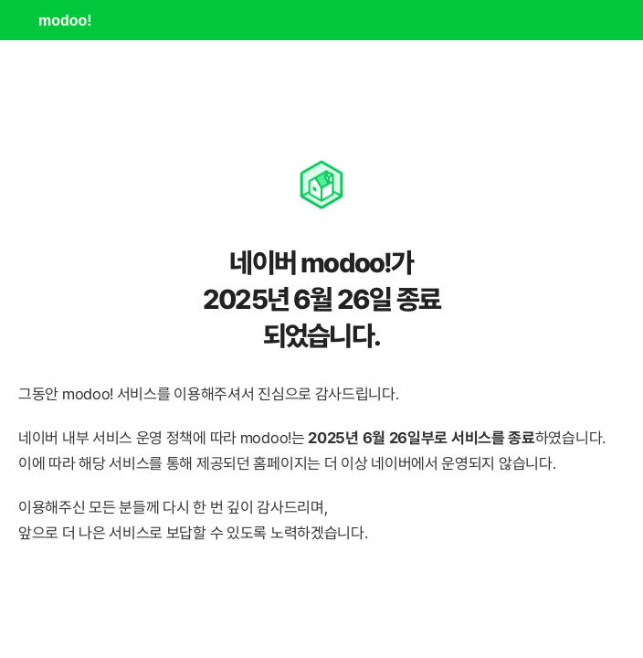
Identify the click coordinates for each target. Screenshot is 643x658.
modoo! (65, 20)
